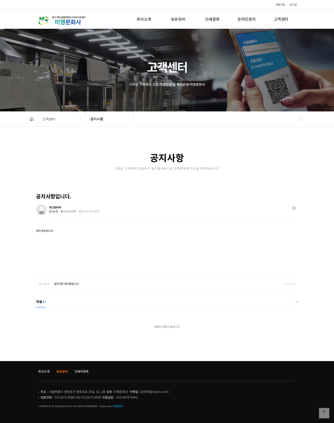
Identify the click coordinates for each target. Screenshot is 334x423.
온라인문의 (247, 19)
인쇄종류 (212, 19)
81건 (53, 211)
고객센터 (281, 19)
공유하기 (299, 118)
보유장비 (178, 19)
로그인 (293, 4)
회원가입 (280, 4)
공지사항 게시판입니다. (66, 283)
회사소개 (144, 19)
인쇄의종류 (81, 371)
